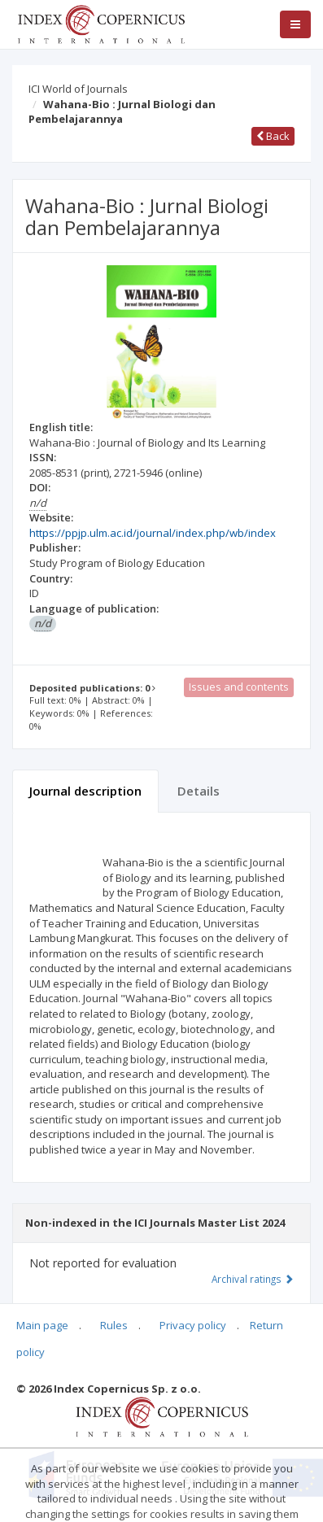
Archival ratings (253, 1278)
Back (273, 136)
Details (198, 791)
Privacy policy (192, 1325)
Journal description (85, 791)
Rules (114, 1325)
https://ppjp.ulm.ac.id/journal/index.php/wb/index (152, 533)
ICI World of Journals (78, 88)
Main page (42, 1325)
